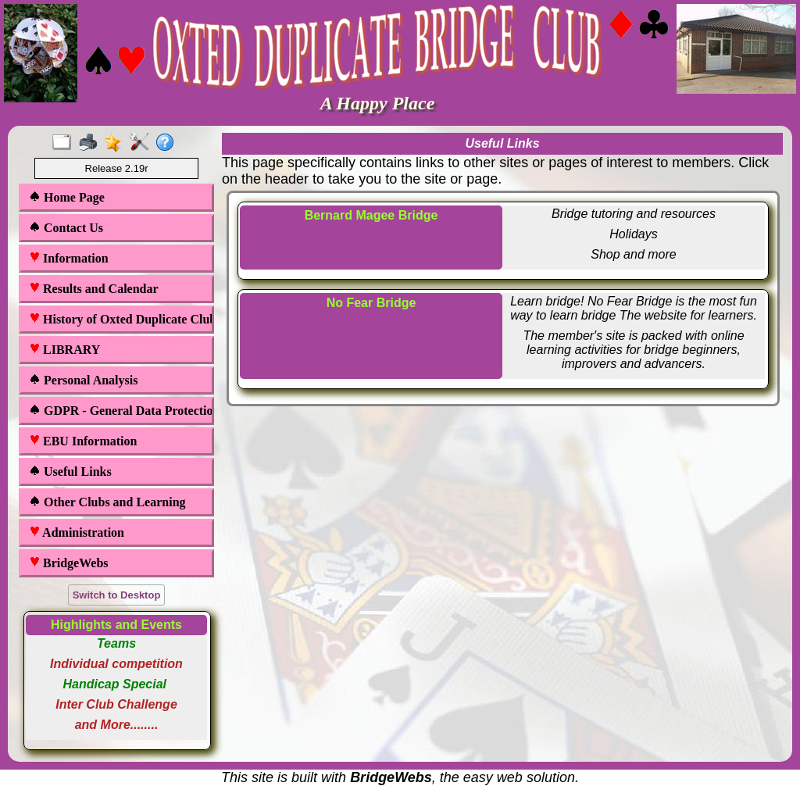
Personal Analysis (83, 380)
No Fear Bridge (371, 302)
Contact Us (66, 227)
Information (69, 258)
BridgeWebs (69, 563)
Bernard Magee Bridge (371, 215)
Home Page (67, 197)
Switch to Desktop (117, 595)
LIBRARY (64, 349)
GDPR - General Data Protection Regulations (118, 410)
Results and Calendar (94, 288)
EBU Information (83, 441)
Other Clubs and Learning (107, 502)
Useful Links (70, 471)
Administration (76, 532)
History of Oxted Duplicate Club (118, 319)
